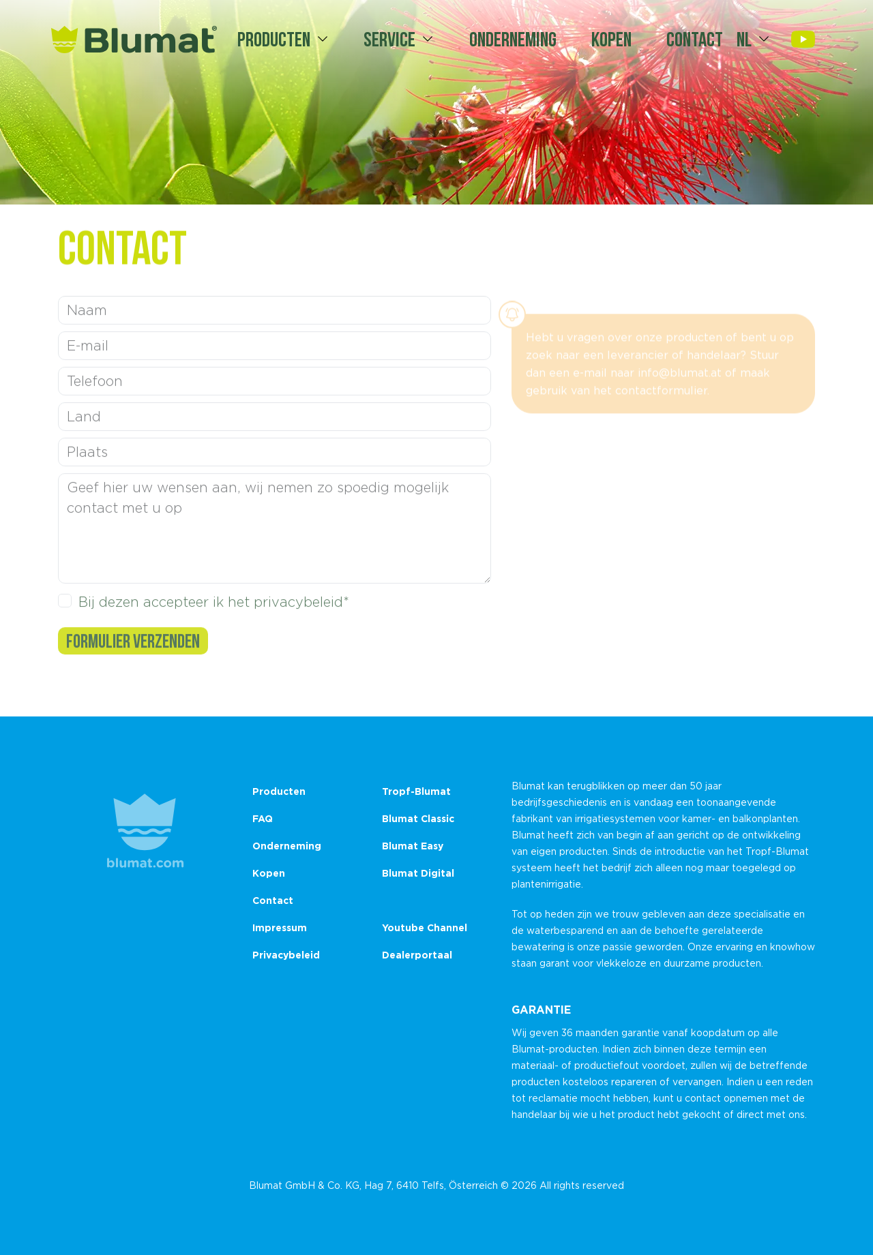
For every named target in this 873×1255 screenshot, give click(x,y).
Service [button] (389, 39)
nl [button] (744, 39)
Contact (694, 39)
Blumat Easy (412, 846)
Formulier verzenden (133, 647)
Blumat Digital (418, 873)
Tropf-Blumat (416, 791)
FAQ (262, 818)
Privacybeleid (286, 955)
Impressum (279, 927)
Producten (273, 39)
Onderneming (513, 39)
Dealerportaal (417, 955)
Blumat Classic (418, 818)
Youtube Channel (424, 927)
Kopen (611, 39)
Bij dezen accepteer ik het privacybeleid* (213, 608)
